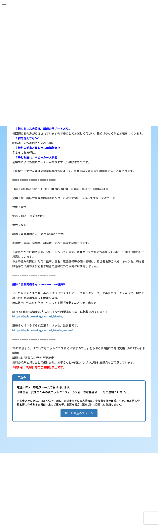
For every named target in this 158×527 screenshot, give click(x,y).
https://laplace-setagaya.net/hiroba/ (37, 316)
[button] (79, 413)
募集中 (90, 500)
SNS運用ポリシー (95, 456)
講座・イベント (92, 493)
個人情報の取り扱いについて (129, 456)
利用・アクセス (95, 486)
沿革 (89, 479)
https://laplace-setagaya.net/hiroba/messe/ (42, 330)
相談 (14, 516)
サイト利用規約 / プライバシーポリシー (56, 456)
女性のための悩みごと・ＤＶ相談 (32, 523)
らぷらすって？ (92, 472)
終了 (89, 507)
